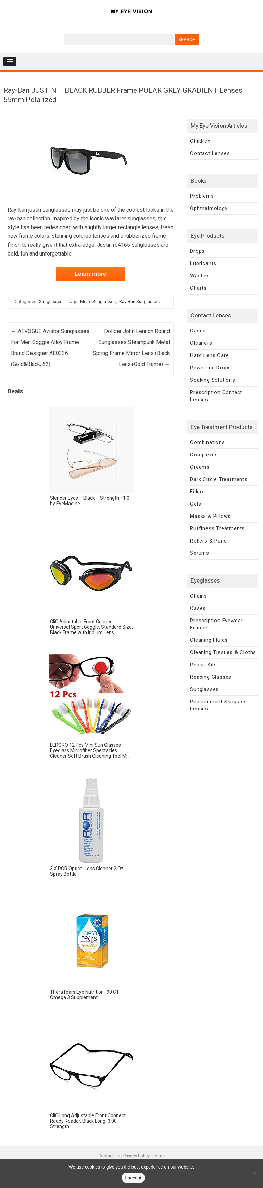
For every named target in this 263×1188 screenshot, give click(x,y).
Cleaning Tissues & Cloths (223, 652)
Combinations (207, 442)
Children (200, 141)
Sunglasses (50, 301)
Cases (198, 331)
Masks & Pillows (210, 516)
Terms (159, 1155)
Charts (198, 288)
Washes (200, 276)
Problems (202, 196)
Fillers (197, 491)
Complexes (204, 455)
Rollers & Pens (208, 541)
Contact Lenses (210, 153)
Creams (200, 467)
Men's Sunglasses (98, 301)
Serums (199, 553)
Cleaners (201, 343)
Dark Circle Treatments (219, 479)
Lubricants (203, 263)
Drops (197, 251)
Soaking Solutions (212, 380)
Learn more (91, 274)
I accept (133, 1177)
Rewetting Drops (210, 368)
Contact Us (109, 1155)
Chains (198, 596)
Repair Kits (203, 665)
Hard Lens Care (209, 355)
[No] (254, 1173)
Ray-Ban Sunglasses (139, 301)
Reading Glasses (210, 677)
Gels (195, 504)
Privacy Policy (136, 1155)
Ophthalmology (208, 208)
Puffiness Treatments (217, 528)
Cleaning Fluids (209, 640)
